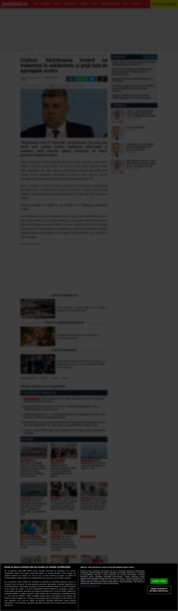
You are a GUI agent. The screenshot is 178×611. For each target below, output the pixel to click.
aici (5, 596)
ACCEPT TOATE (159, 581)
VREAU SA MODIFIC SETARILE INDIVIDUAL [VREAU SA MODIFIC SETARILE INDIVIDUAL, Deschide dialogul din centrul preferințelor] (158, 590)
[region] (89, 587)
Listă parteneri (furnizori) (90, 586)
